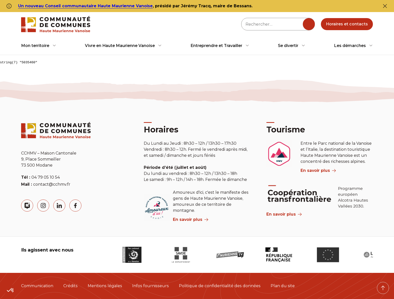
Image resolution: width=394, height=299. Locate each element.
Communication (37, 285)
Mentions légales (105, 285)
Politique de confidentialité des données (220, 285)
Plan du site (283, 285)
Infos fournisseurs (150, 285)
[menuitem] (38, 45)
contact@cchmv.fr (51, 184)
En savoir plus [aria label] (190, 219)
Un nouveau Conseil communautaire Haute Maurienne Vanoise (85, 6)
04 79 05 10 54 (45, 177)
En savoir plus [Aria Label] (284, 214)
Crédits (70, 285)
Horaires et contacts (347, 24)
